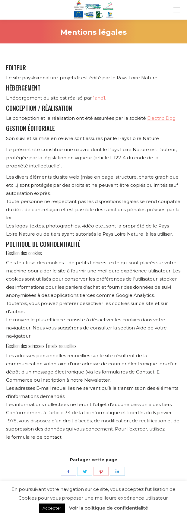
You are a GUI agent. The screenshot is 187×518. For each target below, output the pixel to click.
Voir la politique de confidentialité (108, 508)
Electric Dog (161, 118)
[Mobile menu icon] (177, 10)
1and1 (99, 98)
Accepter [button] (52, 508)
